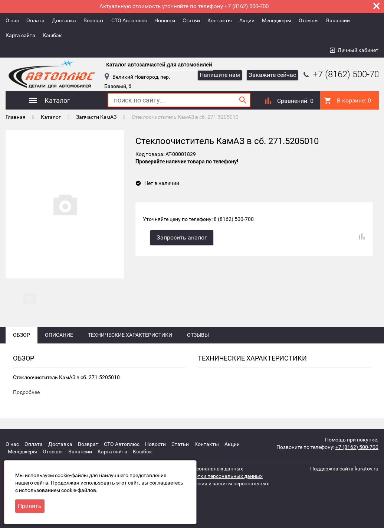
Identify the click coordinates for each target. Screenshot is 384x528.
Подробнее (26, 392)
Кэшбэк (52, 35)
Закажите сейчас (272, 74)
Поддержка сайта (332, 469)
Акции (247, 20)
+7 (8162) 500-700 (343, 74)
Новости (164, 20)
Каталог (51, 117)
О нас (12, 20)
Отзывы (309, 20)
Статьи (191, 20)
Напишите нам (220, 74)
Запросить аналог (182, 237)
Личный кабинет (358, 50)
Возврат (93, 20)
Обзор (21, 335)
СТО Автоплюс (129, 20)
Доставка (64, 20)
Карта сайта (20, 35)
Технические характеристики (130, 335)
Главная (16, 117)
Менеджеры (276, 20)
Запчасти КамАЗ (96, 117)
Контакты (219, 20)
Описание (59, 335)
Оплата (35, 20)
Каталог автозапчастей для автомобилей (159, 65)
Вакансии (338, 20)
